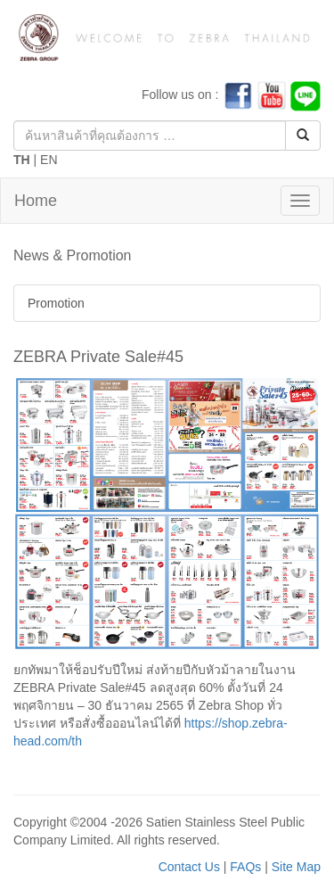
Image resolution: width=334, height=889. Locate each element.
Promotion (56, 303)
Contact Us (189, 867)
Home (35, 201)
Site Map (296, 867)
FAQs (245, 867)
